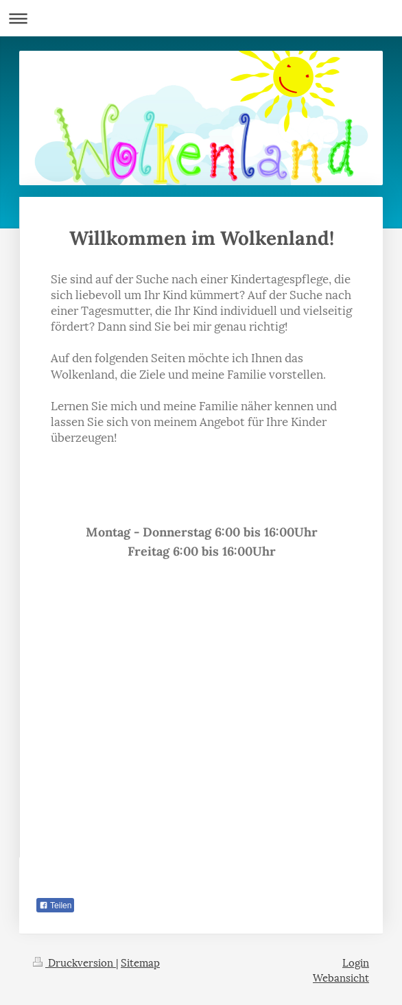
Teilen (55, 905)
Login (355, 962)
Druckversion (74, 962)
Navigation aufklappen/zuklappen (201, 18)
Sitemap (140, 962)
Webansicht (341, 977)
